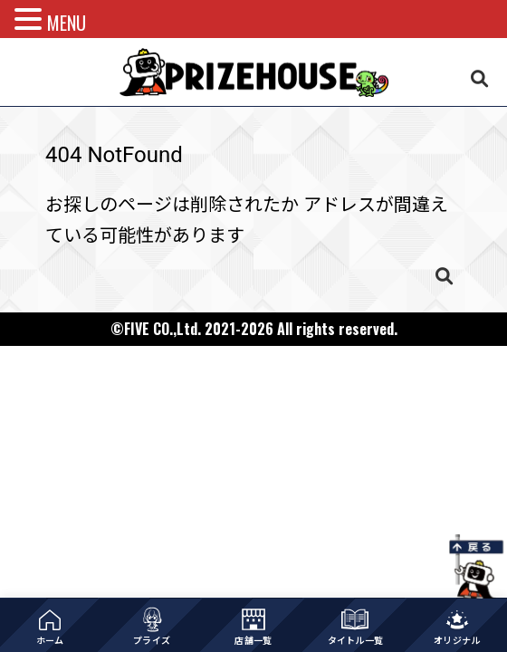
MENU (66, 22)
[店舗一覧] (253, 625)
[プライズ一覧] (151, 625)
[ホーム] (50, 625)
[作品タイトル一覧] (355, 625)
